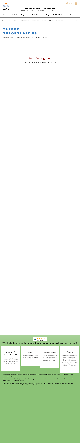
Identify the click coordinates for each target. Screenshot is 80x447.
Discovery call (59, 374)
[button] (76, 3)
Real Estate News (25, 20)
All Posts (3, 20)
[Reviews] (40, 339)
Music (9, 20)
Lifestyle (44, 20)
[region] (10, 358)
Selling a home (35, 20)
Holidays (51, 20)
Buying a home (59, 20)
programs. (73, 365)
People (15, 20)
